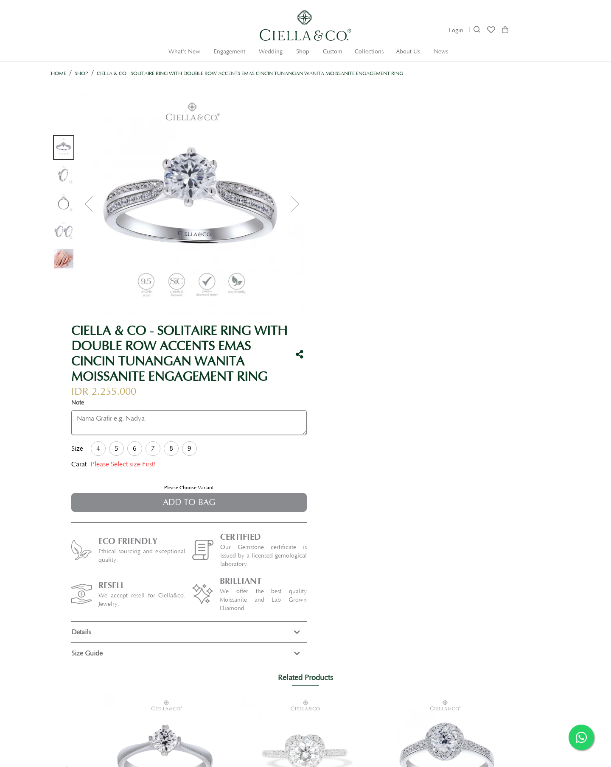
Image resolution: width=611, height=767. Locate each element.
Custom (332, 51)
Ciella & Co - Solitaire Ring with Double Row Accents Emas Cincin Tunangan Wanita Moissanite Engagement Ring (250, 73)
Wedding (271, 51)
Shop (302, 51)
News (441, 51)
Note (332, 170)
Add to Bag (443, 270)
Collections (369, 51)
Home (58, 73)
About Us (408, 51)
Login (456, 30)
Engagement (229, 51)
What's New (184, 51)
